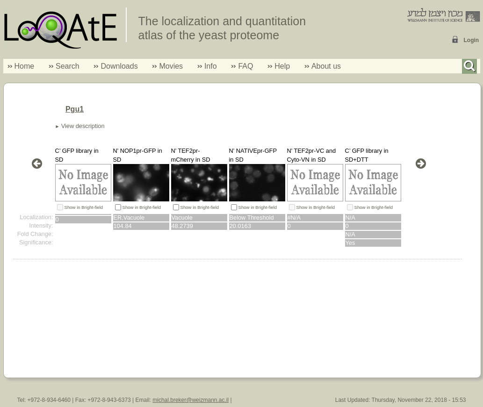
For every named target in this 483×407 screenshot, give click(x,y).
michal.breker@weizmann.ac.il (190, 400)
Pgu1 (74, 109)
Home (24, 66)
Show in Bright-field (84, 207)
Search (64, 66)
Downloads (119, 66)
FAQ (245, 66)
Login (471, 40)
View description (83, 125)
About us (326, 66)
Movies (171, 66)
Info (207, 66)
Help (282, 66)
